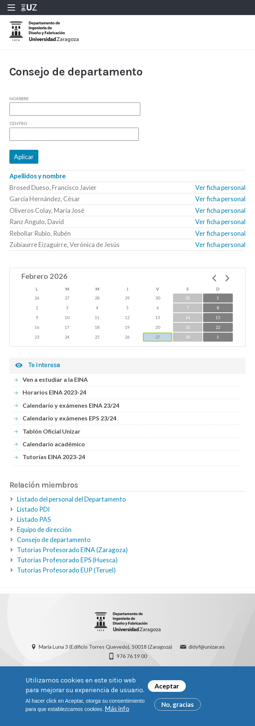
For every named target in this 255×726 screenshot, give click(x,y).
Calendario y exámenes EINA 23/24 (71, 406)
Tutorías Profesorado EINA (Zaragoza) (72, 552)
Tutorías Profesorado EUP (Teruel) (66, 572)
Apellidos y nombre (37, 178)
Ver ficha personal (220, 189)
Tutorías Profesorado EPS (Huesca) (67, 562)
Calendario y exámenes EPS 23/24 (69, 419)
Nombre (19, 100)
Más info (117, 709)
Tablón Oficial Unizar (51, 432)
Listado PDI (33, 511)
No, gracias (177, 705)
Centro (18, 125)
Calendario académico (54, 445)
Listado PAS (34, 521)
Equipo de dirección (44, 531)
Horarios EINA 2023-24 (54, 394)
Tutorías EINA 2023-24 (54, 458)
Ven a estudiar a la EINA (55, 380)
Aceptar (167, 686)
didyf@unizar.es (206, 649)
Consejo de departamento (54, 541)
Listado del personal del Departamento (71, 501)
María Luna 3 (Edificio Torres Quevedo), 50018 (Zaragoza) (105, 649)
